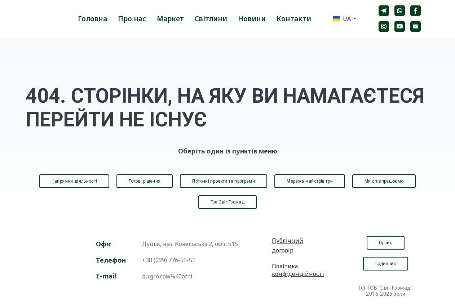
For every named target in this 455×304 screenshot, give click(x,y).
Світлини (211, 18)
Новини (252, 18)
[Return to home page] (42, 18)
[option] (342, 18)
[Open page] (52, 266)
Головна (92, 18)
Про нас (132, 18)
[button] (384, 10)
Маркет (170, 18)
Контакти (294, 18)
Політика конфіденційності (298, 270)
